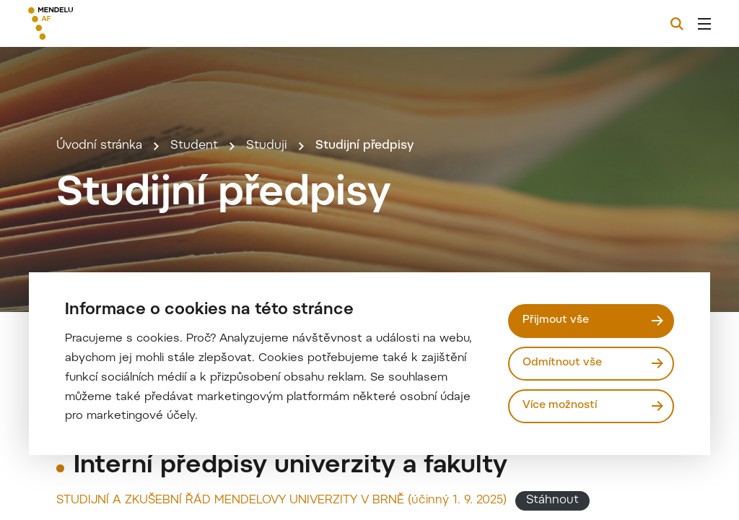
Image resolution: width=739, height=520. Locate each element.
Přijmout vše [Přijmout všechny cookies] (555, 320)
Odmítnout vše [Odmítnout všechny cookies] (562, 363)
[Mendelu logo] (106, 23)
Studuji (266, 146)
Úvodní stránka (99, 146)
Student (194, 146)
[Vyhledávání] (676, 23)
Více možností (559, 405)
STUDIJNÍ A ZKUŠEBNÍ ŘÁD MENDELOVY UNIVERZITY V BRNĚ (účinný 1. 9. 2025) (281, 500)
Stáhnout (552, 500)
